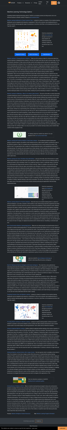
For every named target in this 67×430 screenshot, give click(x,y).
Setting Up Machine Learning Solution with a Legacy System (21, 352)
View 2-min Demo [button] (33, 54)
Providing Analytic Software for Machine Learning (18, 321)
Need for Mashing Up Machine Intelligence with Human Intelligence (22, 265)
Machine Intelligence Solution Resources (21, 413)
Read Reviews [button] (46, 54)
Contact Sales (40, 2)
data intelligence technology (44, 258)
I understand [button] (62, 428)
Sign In (47, 2)
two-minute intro (49, 35)
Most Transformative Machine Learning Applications (19, 225)
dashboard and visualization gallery (36, 381)
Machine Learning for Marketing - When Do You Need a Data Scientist (23, 93)
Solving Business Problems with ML (15, 386)
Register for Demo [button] (20, 54)
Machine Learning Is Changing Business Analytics (18, 58)
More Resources (33, 426)
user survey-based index (41, 135)
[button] (21, 3)
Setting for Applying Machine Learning (16, 328)
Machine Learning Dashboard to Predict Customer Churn (20, 20)
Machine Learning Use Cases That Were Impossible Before (20, 158)
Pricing (35, 2)
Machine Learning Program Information (46, 413)
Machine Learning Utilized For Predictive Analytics (18, 201)
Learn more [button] (34, 428)
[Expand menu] (22, 2)
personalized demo (34, 17)
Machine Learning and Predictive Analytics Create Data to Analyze (22, 140)
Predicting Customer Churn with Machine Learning (18, 294)
